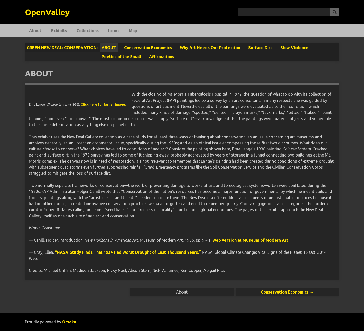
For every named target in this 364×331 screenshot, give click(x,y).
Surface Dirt (260, 47)
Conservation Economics (148, 47)
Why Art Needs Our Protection (210, 47)
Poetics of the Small (121, 56)
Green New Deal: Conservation (62, 47)
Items (113, 30)
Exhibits (59, 30)
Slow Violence (294, 47)
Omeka (69, 322)
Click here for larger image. (103, 104)
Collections (88, 30)
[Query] (288, 12)
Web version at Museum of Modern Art (250, 240)
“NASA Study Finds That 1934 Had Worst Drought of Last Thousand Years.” (128, 252)
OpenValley (47, 12)
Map (133, 30)
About (35, 30)
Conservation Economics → (287, 292)
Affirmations (161, 56)
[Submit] (334, 12)
